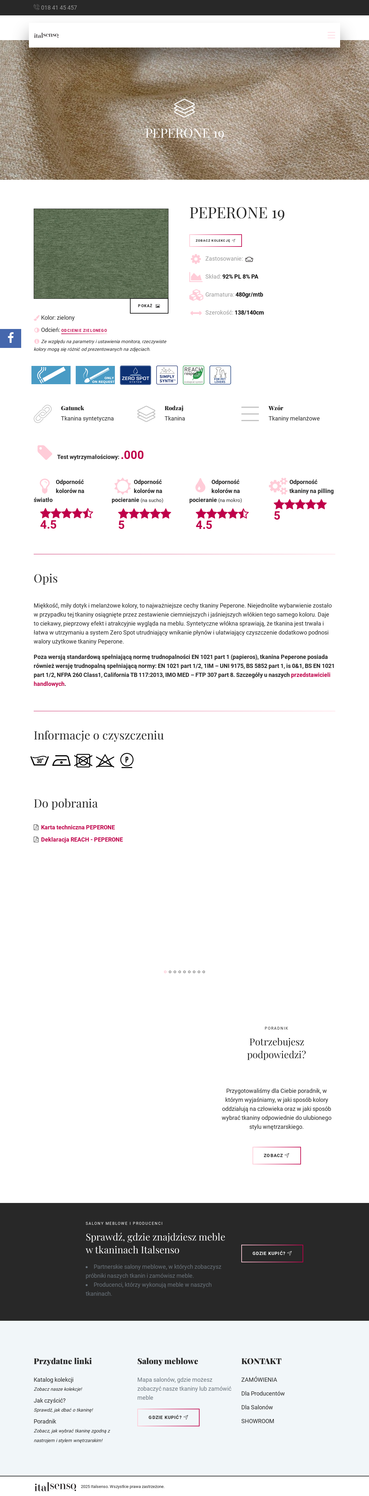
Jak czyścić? (50, 1400)
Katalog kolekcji (53, 1379)
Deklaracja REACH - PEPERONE (82, 839)
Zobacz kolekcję (216, 240)
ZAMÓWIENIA (259, 1379)
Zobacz (276, 1155)
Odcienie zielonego (84, 330)
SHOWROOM (257, 1421)
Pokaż (149, 306)
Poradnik (45, 1421)
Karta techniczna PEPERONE (78, 827)
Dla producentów (263, 1393)
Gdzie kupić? (272, 1253)
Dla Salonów (257, 1407)
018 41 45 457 (59, 7)
